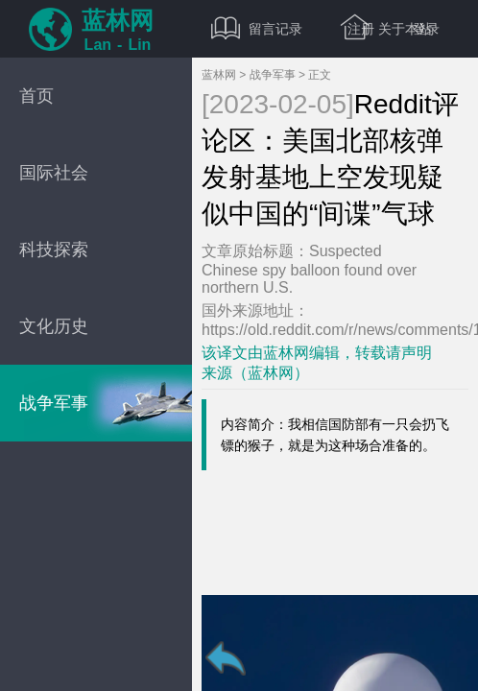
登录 (426, 28)
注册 (360, 28)
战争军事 (273, 75)
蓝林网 (219, 75)
